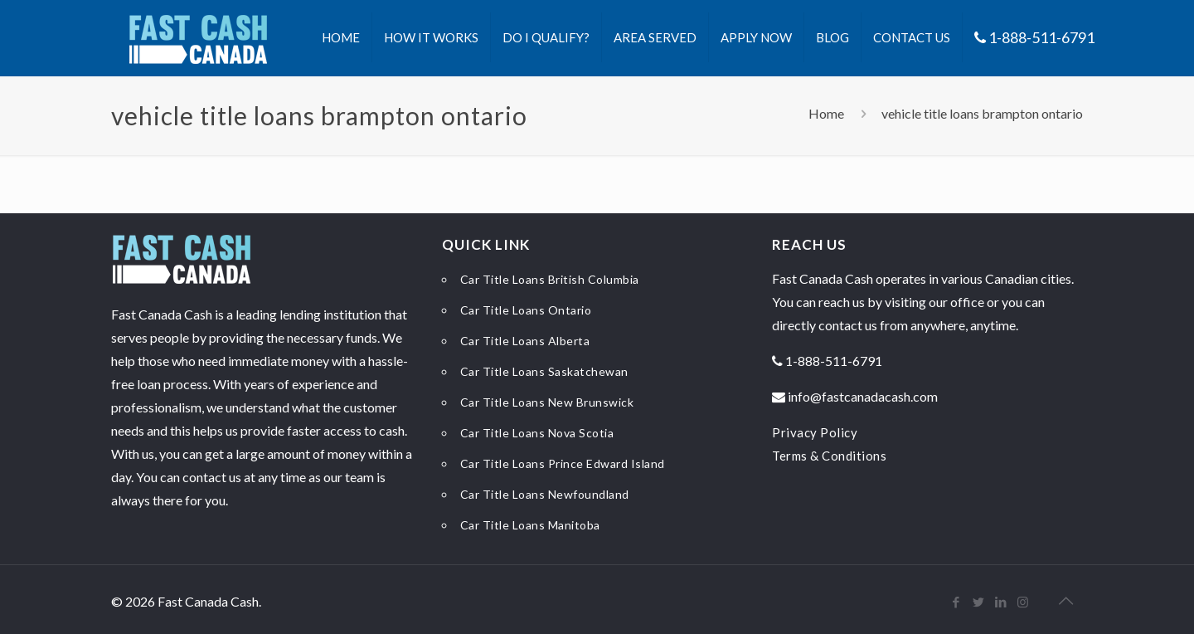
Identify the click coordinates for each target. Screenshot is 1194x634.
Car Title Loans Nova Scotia (537, 433)
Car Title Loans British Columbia (549, 279)
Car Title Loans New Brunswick (547, 402)
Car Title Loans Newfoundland (544, 494)
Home (826, 113)
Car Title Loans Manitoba (530, 525)
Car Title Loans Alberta (525, 341)
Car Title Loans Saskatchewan (544, 371)
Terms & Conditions (829, 455)
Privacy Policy (814, 432)
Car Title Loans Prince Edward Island (562, 463)
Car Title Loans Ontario (526, 310)
